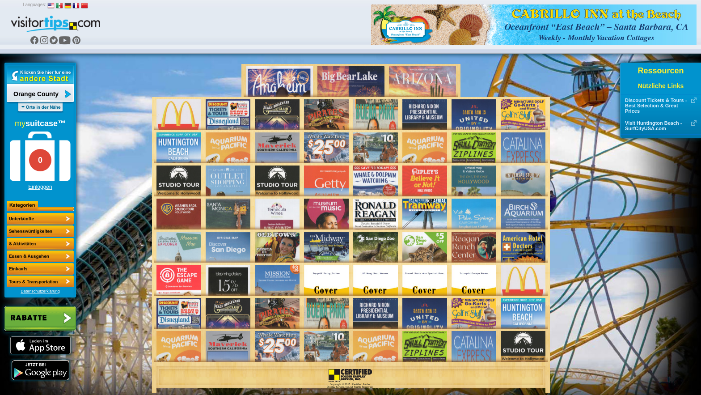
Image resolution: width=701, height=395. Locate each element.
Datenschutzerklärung (40, 291)
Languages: (34, 4)
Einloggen (40, 187)
